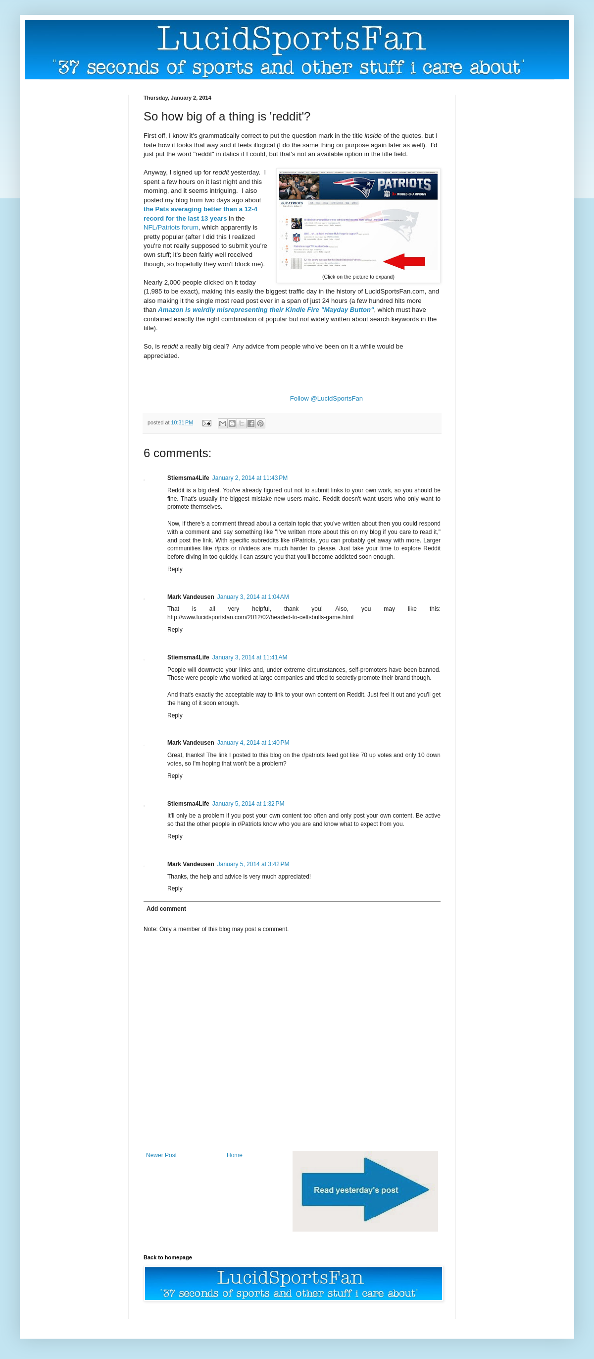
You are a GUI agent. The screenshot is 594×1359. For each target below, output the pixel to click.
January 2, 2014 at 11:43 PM (250, 477)
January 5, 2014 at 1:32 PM (248, 803)
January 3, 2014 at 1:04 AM (253, 596)
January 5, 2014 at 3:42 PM (253, 864)
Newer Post (161, 1155)
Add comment (166, 908)
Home (235, 1155)
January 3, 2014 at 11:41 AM (250, 657)
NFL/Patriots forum (171, 227)
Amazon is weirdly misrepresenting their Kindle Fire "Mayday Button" (266, 309)
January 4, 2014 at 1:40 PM (253, 742)
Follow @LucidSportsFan (326, 398)
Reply (175, 569)
